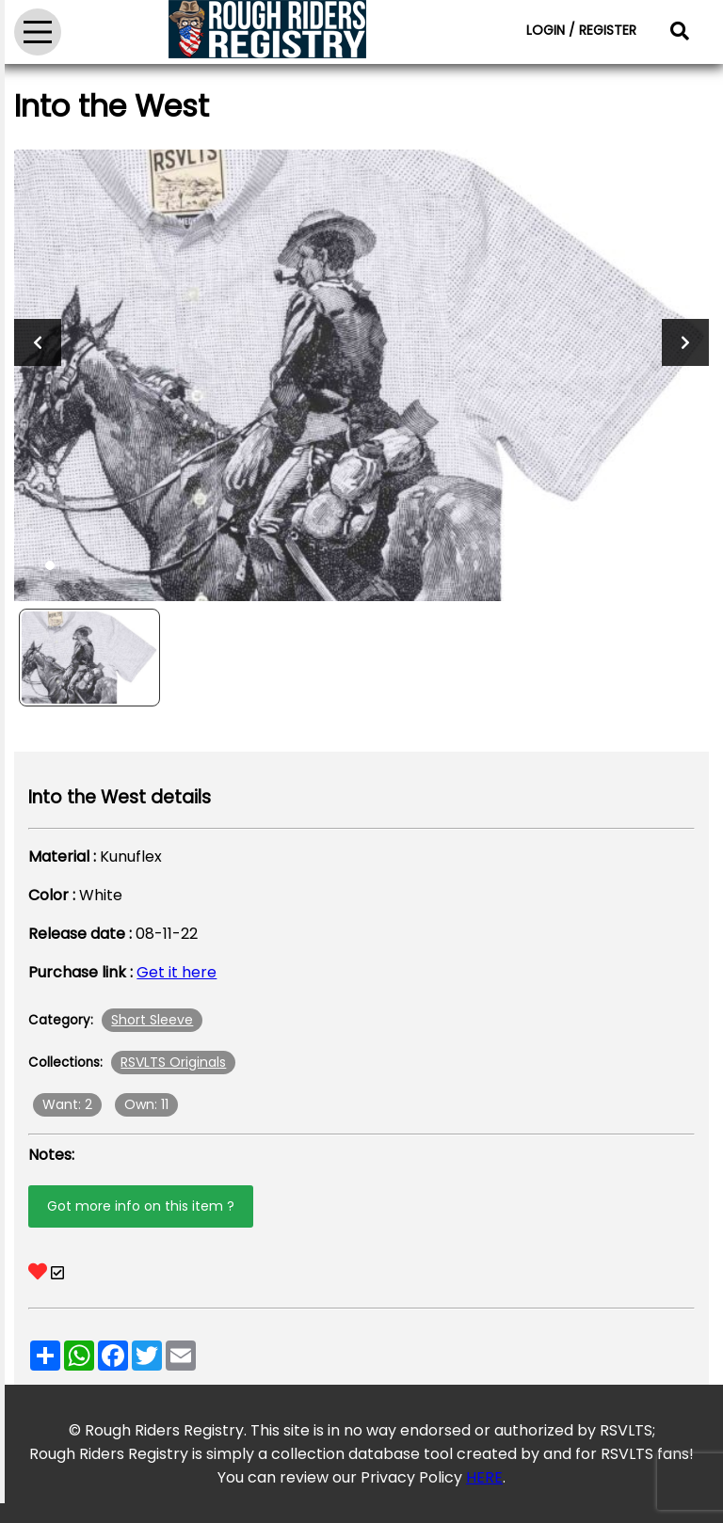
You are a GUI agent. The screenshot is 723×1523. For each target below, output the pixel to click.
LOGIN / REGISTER (581, 30)
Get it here (177, 972)
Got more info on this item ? (140, 1206)
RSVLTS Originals (173, 1062)
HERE (484, 1477)
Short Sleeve (152, 1019)
